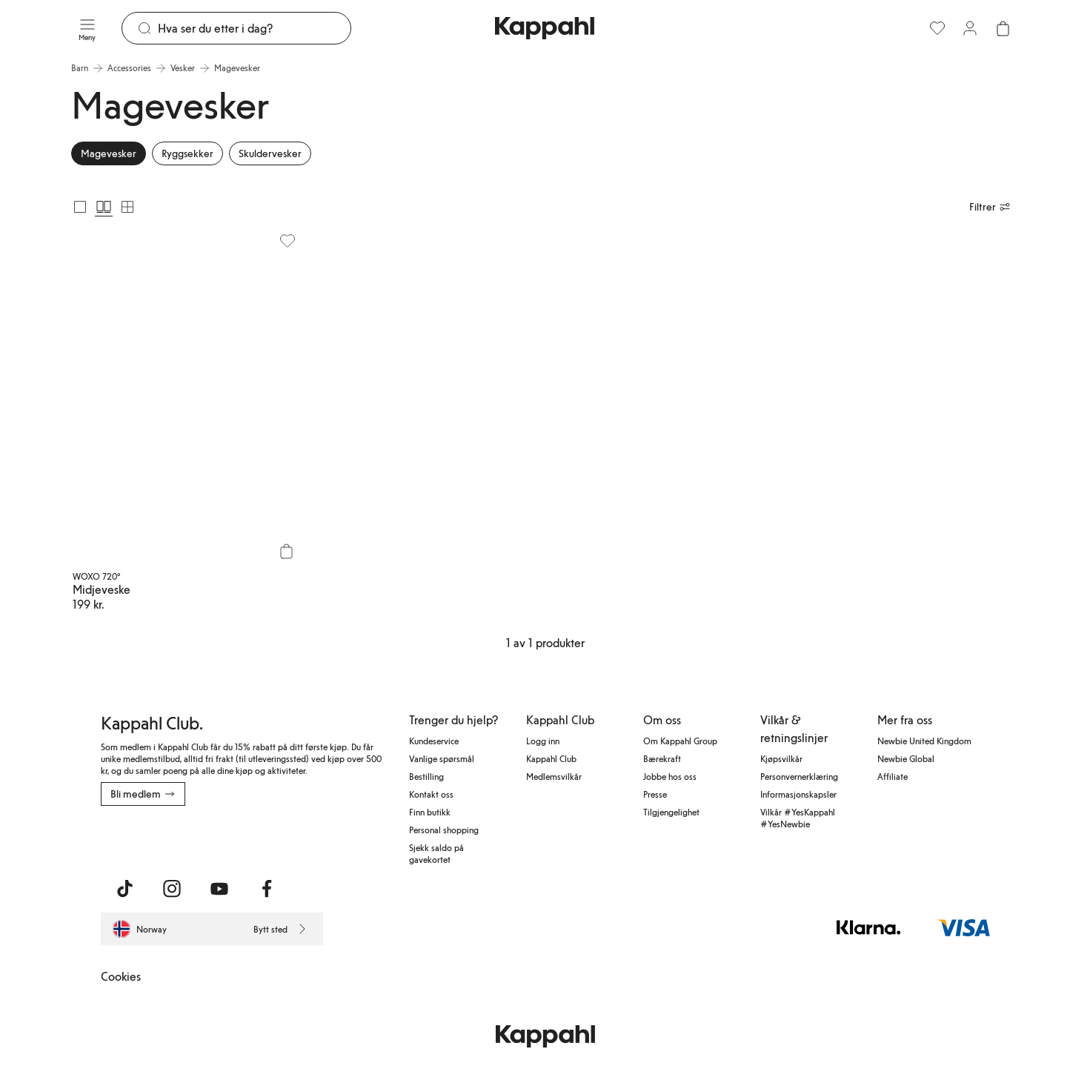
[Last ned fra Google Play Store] (243, 838)
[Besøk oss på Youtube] (219, 889)
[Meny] (87, 28)
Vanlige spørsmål (441, 758)
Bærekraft (662, 758)
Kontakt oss (431, 794)
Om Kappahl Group (680, 740)
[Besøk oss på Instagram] (172, 889)
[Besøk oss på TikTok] (124, 889)
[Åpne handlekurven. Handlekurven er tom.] (1002, 28)
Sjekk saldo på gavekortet (436, 853)
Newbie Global (905, 758)
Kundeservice (434, 740)
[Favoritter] (937, 28)
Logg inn (542, 740)
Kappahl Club (551, 758)
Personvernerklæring (799, 776)
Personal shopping (444, 829)
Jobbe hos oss (670, 776)
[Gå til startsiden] (544, 28)
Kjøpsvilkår (781, 758)
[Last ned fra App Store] (144, 838)
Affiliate (892, 776)
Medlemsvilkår (554, 776)
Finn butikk (430, 812)
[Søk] (254, 28)
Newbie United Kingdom (924, 740)
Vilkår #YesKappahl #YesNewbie (797, 818)
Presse (655, 794)
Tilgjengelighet (671, 812)
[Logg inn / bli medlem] (970, 28)
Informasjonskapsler (798, 794)
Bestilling (426, 776)
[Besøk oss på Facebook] (267, 889)
